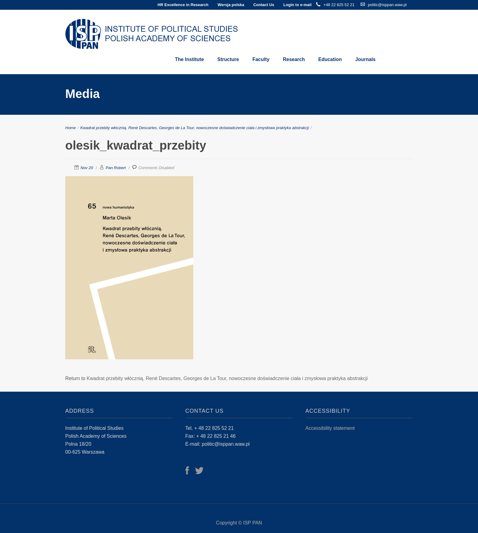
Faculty (260, 59)
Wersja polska (231, 4)
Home (70, 127)
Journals (365, 59)
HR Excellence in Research (183, 4)
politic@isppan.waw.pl (387, 4)
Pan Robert (116, 167)
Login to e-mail (298, 4)
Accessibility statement (330, 428)
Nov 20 (86, 167)
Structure (228, 59)
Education (330, 59)
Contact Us (263, 4)
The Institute (189, 59)
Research (294, 59)
